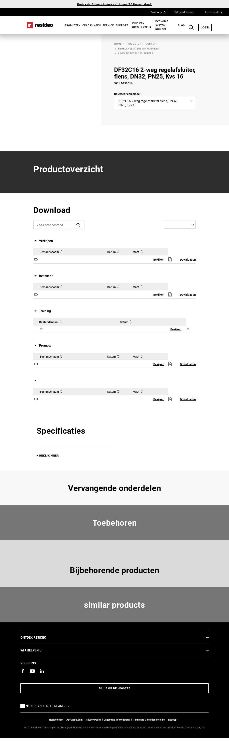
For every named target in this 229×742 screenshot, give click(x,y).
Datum (114, 252)
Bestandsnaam (52, 252)
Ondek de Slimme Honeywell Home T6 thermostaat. (114, 4)
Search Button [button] (191, 27)
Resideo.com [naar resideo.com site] (56, 719)
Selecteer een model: (127, 94)
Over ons (159, 12)
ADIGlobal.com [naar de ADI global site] (74, 719)
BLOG (181, 25)
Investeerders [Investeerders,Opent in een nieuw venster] (213, 12)
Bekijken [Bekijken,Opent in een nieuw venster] (158, 259)
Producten (72, 25)
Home (40, 25)
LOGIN (206, 27)
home (118, 43)
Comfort (152, 43)
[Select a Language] (180, 225)
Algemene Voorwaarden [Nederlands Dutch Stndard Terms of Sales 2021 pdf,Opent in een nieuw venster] (117, 719)
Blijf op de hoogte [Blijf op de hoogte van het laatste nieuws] (114, 688)
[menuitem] (71, 25)
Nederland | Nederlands (48, 706)
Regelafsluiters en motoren (138, 48)
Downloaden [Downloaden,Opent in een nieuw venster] (188, 259)
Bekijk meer (49, 455)
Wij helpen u (37, 650)
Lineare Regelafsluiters (135, 53)
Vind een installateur (141, 25)
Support (122, 25)
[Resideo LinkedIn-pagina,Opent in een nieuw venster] (42, 671)
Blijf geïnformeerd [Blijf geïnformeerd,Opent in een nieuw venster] (184, 12)
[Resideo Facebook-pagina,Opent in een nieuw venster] (22, 671)
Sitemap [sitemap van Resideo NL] (172, 719)
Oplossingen (91, 25)
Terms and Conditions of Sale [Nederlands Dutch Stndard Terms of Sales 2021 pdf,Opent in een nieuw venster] (149, 719)
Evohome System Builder (161, 25)
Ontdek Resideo (39, 637)
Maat (138, 252)
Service (108, 25)
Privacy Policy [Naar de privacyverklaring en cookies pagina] (93, 719)
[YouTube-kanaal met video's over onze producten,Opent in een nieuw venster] (32, 671)
